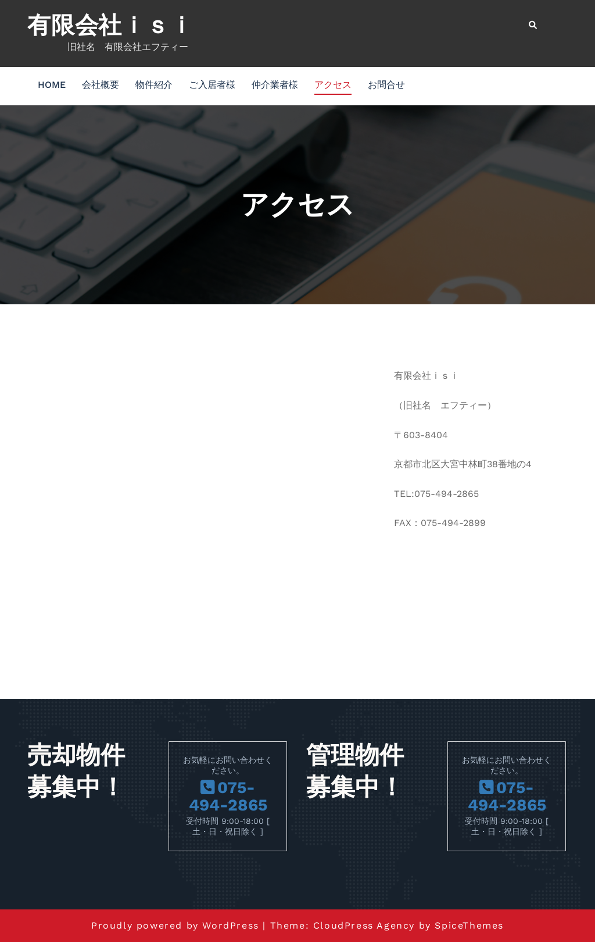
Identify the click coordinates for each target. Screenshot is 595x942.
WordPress (230, 925)
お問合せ (386, 84)
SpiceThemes (469, 925)
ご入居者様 (212, 84)
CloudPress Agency (364, 925)
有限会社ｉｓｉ (110, 25)
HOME (52, 84)
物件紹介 (154, 84)
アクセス (333, 84)
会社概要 (100, 84)
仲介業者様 (275, 84)
